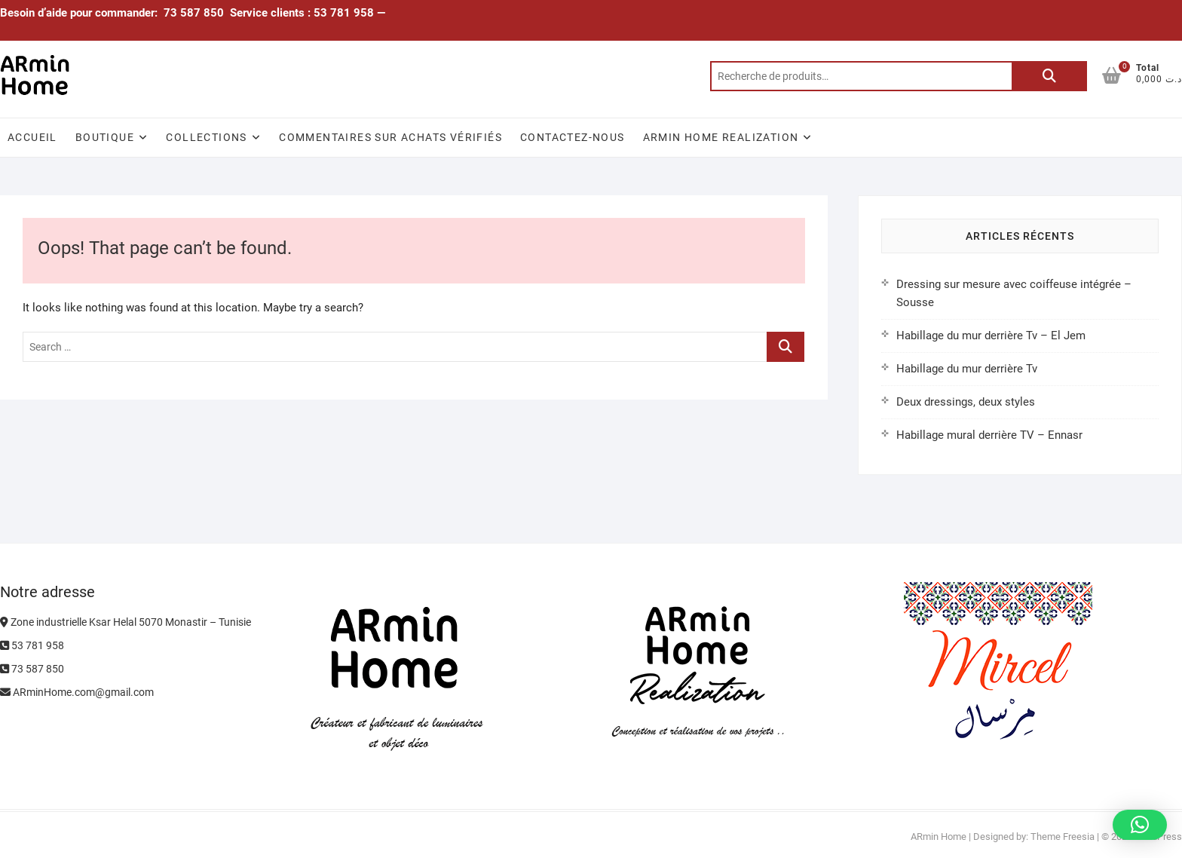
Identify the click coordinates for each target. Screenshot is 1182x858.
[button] (1140, 825)
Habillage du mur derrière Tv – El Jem (991, 335)
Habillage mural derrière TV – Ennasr (989, 435)
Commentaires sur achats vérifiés (390, 137)
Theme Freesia (1062, 836)
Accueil (32, 137)
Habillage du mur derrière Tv (966, 368)
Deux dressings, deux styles (965, 402)
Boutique (104, 137)
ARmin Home (938, 836)
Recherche (1049, 76)
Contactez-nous (572, 137)
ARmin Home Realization (721, 137)
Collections (206, 137)
